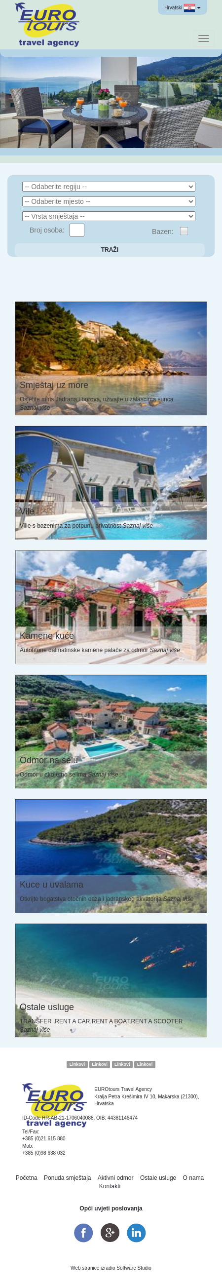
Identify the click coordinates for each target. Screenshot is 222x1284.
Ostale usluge (158, 1177)
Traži (109, 249)
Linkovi (77, 1064)
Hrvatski (182, 7)
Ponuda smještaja (67, 1177)
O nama (193, 1177)
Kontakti (109, 1186)
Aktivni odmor (116, 1177)
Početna (26, 1177)
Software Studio (133, 1268)
